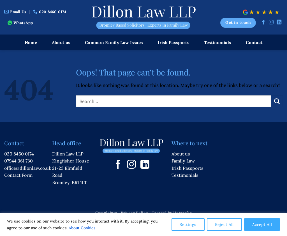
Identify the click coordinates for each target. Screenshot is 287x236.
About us (61, 42)
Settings (188, 224)
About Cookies (82, 227)
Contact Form (18, 175)
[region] (143, 224)
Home (31, 42)
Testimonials (217, 42)
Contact (254, 42)
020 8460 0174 (19, 154)
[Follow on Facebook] (263, 22)
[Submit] (277, 101)
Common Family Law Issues (114, 42)
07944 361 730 (18, 161)
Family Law (183, 161)
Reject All (224, 224)
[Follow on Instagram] (271, 22)
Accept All (262, 224)
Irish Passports (173, 42)
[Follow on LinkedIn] (279, 22)
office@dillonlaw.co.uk (27, 168)
